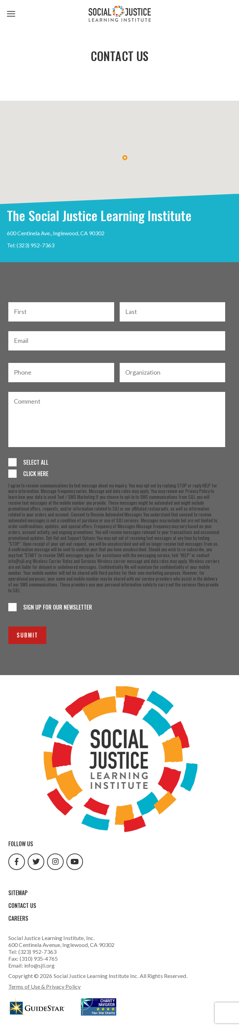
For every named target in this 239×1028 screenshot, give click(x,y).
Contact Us (22, 905)
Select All (35, 462)
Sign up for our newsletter (57, 607)
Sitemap (18, 893)
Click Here (35, 473)
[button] (125, 157)
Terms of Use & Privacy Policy (44, 986)
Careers (18, 918)
